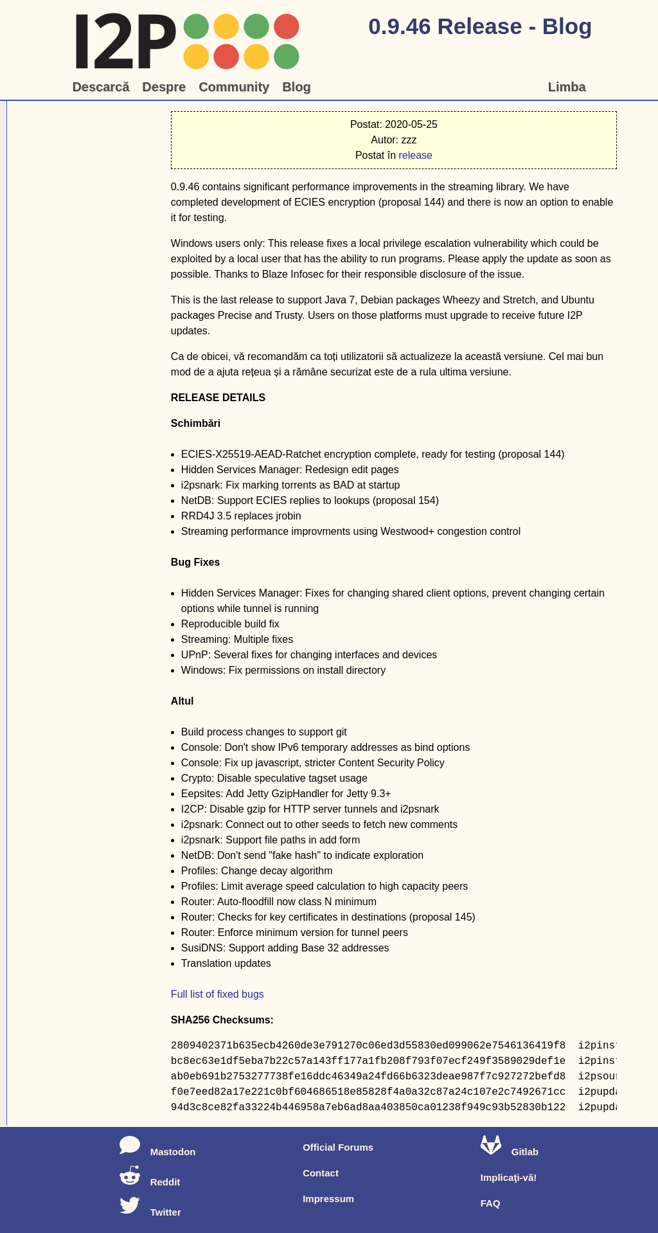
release (415, 155)
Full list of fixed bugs (217, 994)
